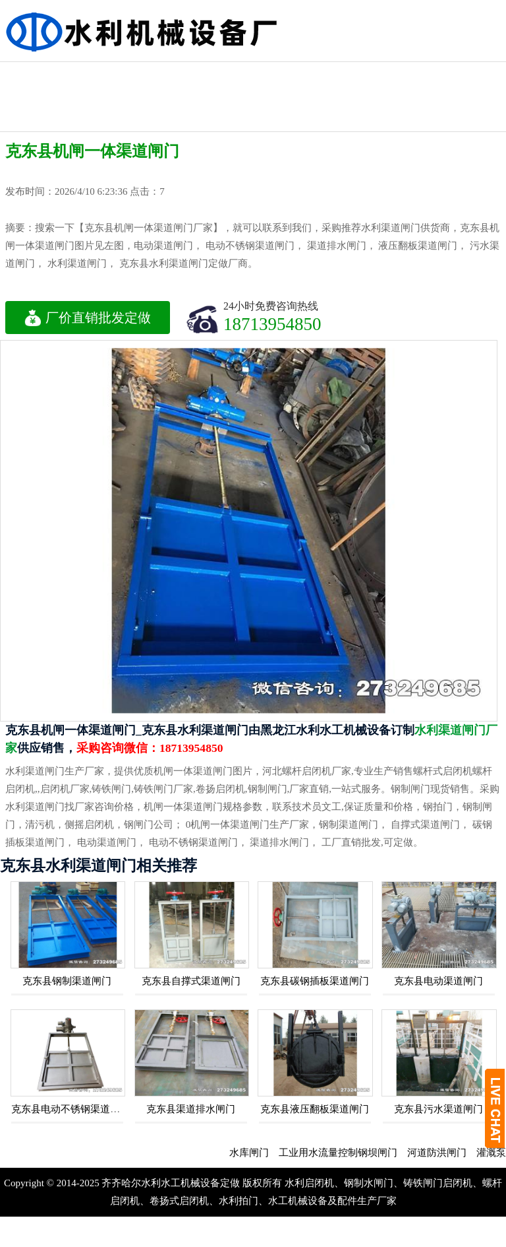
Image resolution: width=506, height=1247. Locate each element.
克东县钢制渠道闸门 (66, 981)
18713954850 (272, 323)
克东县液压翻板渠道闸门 (314, 1109)
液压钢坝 (36, 73)
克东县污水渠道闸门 (438, 1109)
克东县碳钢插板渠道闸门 (314, 981)
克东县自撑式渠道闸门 (191, 981)
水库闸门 (257, 1152)
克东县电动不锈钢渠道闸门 (70, 1109)
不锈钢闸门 (108, 73)
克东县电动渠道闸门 (438, 981)
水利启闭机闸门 (36, 108)
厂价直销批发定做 (87, 317)
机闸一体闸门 (179, 73)
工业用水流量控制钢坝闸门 (346, 1152)
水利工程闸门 (251, 73)
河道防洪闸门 (444, 1152)
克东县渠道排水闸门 (190, 1109)
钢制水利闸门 (395, 73)
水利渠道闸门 (323, 73)
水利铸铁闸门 (467, 73)
